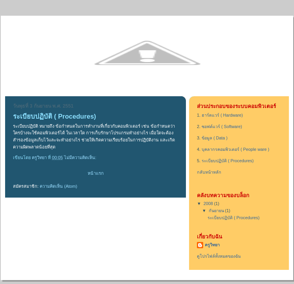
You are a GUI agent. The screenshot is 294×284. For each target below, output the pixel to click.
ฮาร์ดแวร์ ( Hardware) (222, 115)
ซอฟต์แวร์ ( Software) (222, 126)
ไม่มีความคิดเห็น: (80, 157)
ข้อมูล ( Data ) (215, 138)
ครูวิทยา (212, 244)
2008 (209, 203)
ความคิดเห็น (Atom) (58, 186)
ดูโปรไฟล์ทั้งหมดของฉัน (219, 256)
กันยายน (217, 210)
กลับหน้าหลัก (209, 172)
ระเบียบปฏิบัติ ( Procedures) (54, 116)
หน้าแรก (96, 173)
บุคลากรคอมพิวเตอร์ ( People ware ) (235, 149)
